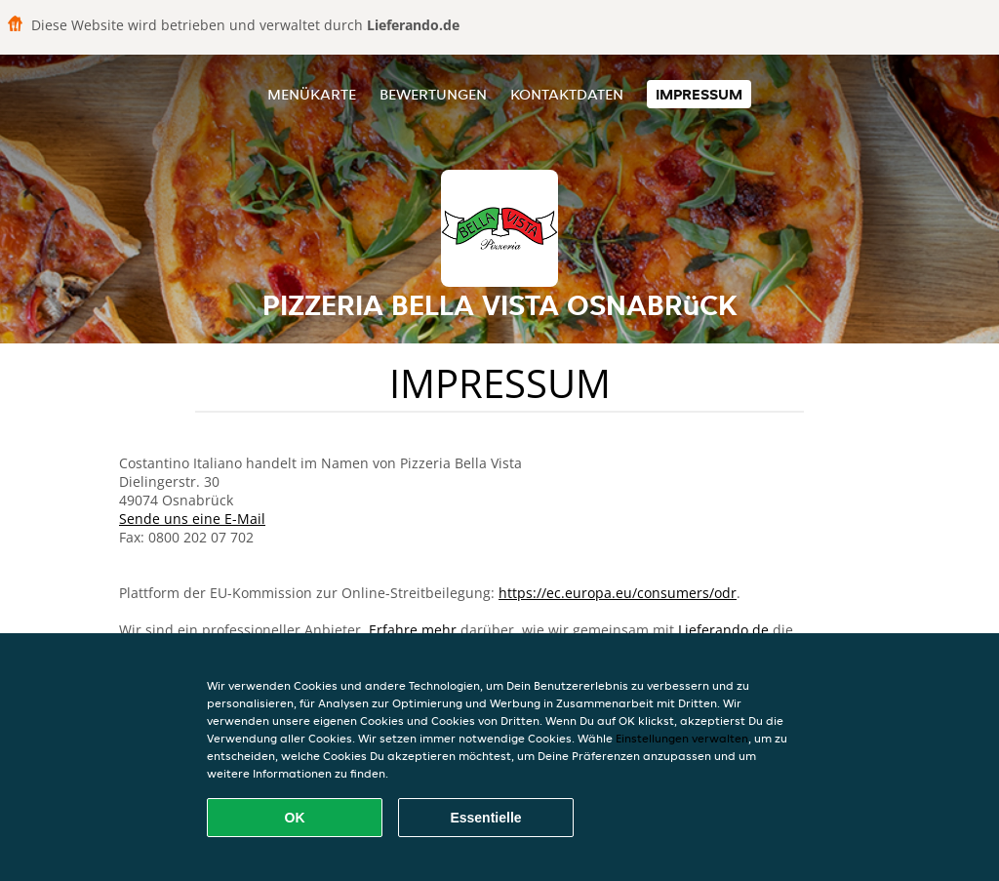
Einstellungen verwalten (682, 738)
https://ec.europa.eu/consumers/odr (618, 592)
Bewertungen (433, 94)
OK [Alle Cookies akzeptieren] (295, 817)
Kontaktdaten (566, 94)
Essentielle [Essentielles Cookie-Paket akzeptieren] (485, 817)
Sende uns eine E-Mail (192, 518)
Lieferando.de (723, 630)
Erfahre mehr (413, 630)
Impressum (699, 94)
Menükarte (311, 94)
